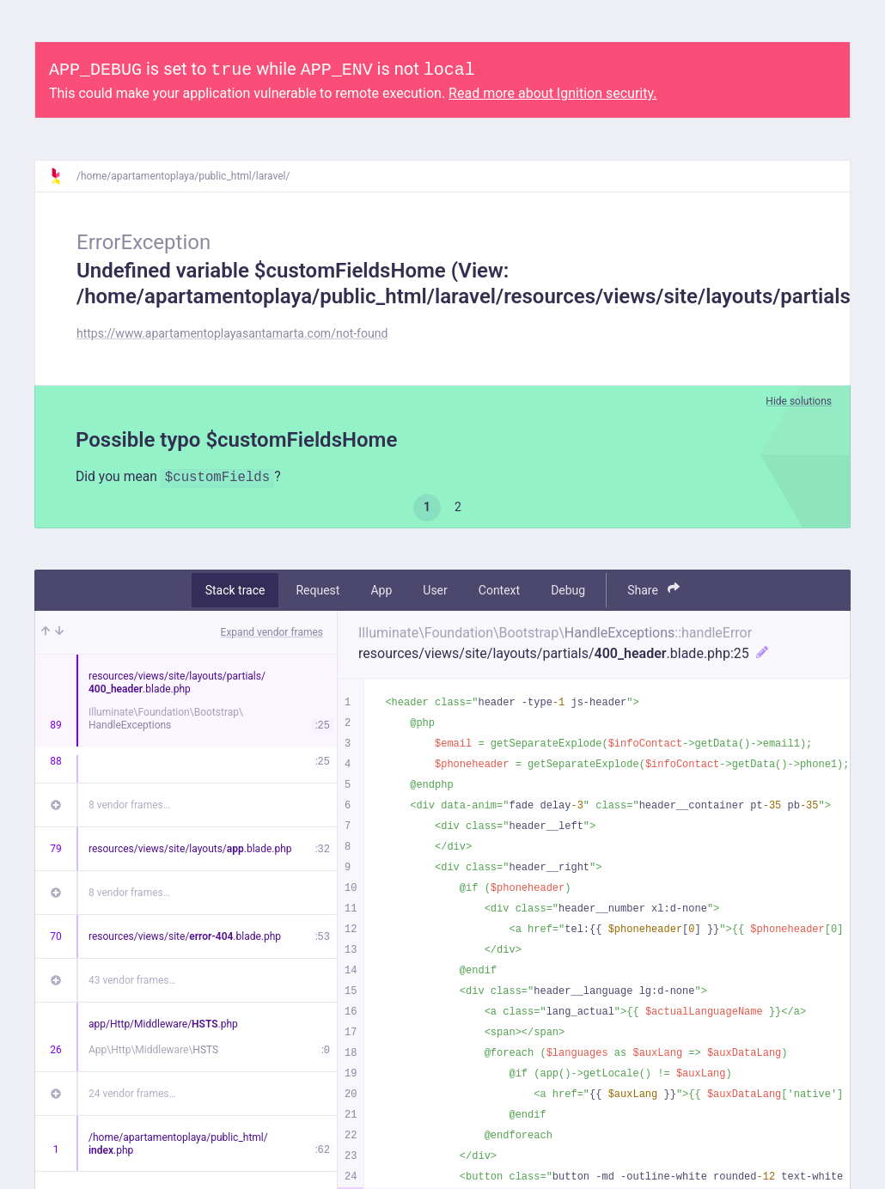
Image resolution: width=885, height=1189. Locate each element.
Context (499, 590)
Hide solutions (799, 401)
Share (653, 589)
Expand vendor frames (272, 632)
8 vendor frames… (129, 805)
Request (317, 590)
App (381, 590)
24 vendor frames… (131, 1094)
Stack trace (235, 590)
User (435, 590)
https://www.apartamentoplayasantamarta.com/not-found (232, 333)
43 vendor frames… (131, 980)
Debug (568, 590)
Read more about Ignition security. (552, 93)
